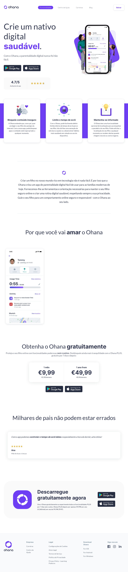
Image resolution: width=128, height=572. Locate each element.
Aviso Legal (53, 550)
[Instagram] (114, 547)
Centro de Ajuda (63, 8)
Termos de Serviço (55, 554)
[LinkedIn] (120, 547)
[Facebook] (108, 547)
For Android (87, 552)
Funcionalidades (45, 8)
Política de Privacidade (57, 557)
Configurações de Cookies (58, 546)
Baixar (118, 8)
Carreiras (79, 8)
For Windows (88, 556)
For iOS (86, 549)
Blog (90, 8)
